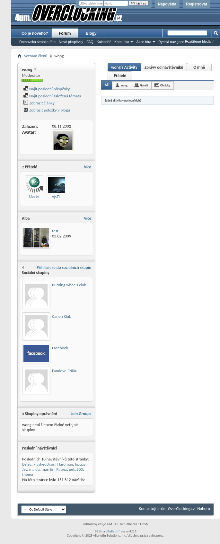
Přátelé (120, 75)
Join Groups (81, 413)
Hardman (65, 464)
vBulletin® (113, 531)
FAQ (89, 42)
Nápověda (167, 4)
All (107, 85)
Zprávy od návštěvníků (164, 67)
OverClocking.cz (181, 508)
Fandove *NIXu (64, 370)
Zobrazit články (39, 103)
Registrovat (196, 4)
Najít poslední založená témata (52, 96)
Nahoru (203, 508)
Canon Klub (61, 316)
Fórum (65, 33)
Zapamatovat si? (97, 11)
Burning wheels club (69, 284)
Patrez (62, 469)
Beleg (26, 464)
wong (124, 85)
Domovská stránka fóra (37, 42)
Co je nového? (35, 33)
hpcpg (80, 464)
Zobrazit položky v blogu (46, 110)
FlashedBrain (44, 464)
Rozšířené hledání (199, 41)
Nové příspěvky (71, 42)
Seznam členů (35, 55)
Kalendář (104, 42)
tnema (27, 474)
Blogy (91, 33)
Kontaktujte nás (152, 508)
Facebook (60, 347)
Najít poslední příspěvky (46, 88)
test (55, 230)
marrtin (48, 469)
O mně (199, 67)
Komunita (121, 42)
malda (34, 469)
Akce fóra (143, 42)
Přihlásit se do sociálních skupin (64, 267)
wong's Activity (124, 67)
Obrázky (165, 85)
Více (87, 167)
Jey (24, 469)
